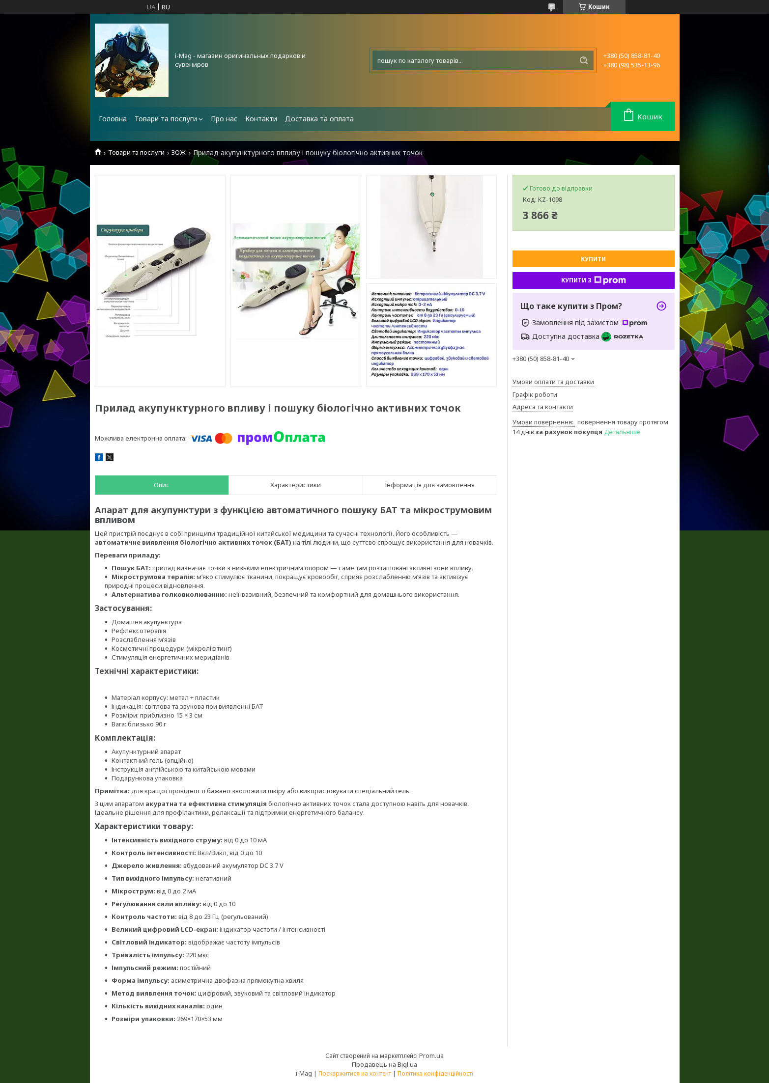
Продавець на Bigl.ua (384, 1064)
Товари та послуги (166, 118)
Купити (593, 259)
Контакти (261, 118)
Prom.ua (431, 1055)
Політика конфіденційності (435, 1073)
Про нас (224, 118)
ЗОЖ (178, 152)
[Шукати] (584, 60)
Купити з (593, 280)
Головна (113, 118)
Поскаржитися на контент (354, 1073)
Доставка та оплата (319, 118)
